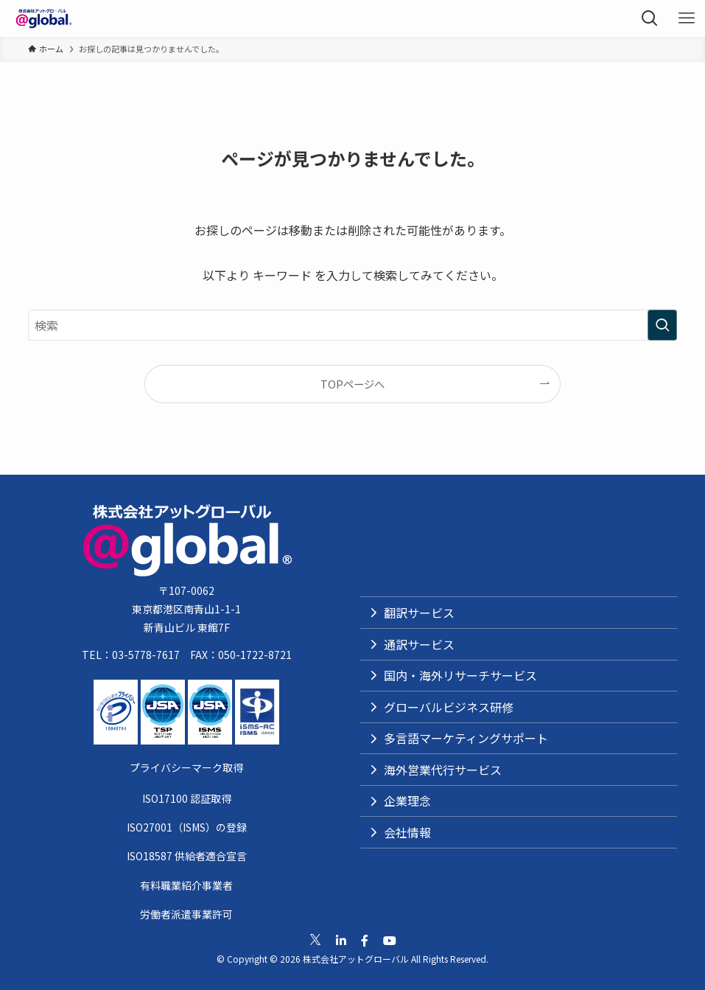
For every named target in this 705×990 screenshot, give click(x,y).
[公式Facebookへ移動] (364, 940)
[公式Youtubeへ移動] (389, 940)
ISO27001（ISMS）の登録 (187, 827)
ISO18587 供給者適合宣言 (187, 855)
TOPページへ (352, 383)
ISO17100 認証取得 (186, 798)
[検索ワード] (352, 325)
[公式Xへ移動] (315, 940)
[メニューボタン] (686, 18)
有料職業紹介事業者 (186, 885)
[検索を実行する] (662, 325)
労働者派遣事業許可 (186, 914)
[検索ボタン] (649, 18)
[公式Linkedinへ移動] (341, 940)
